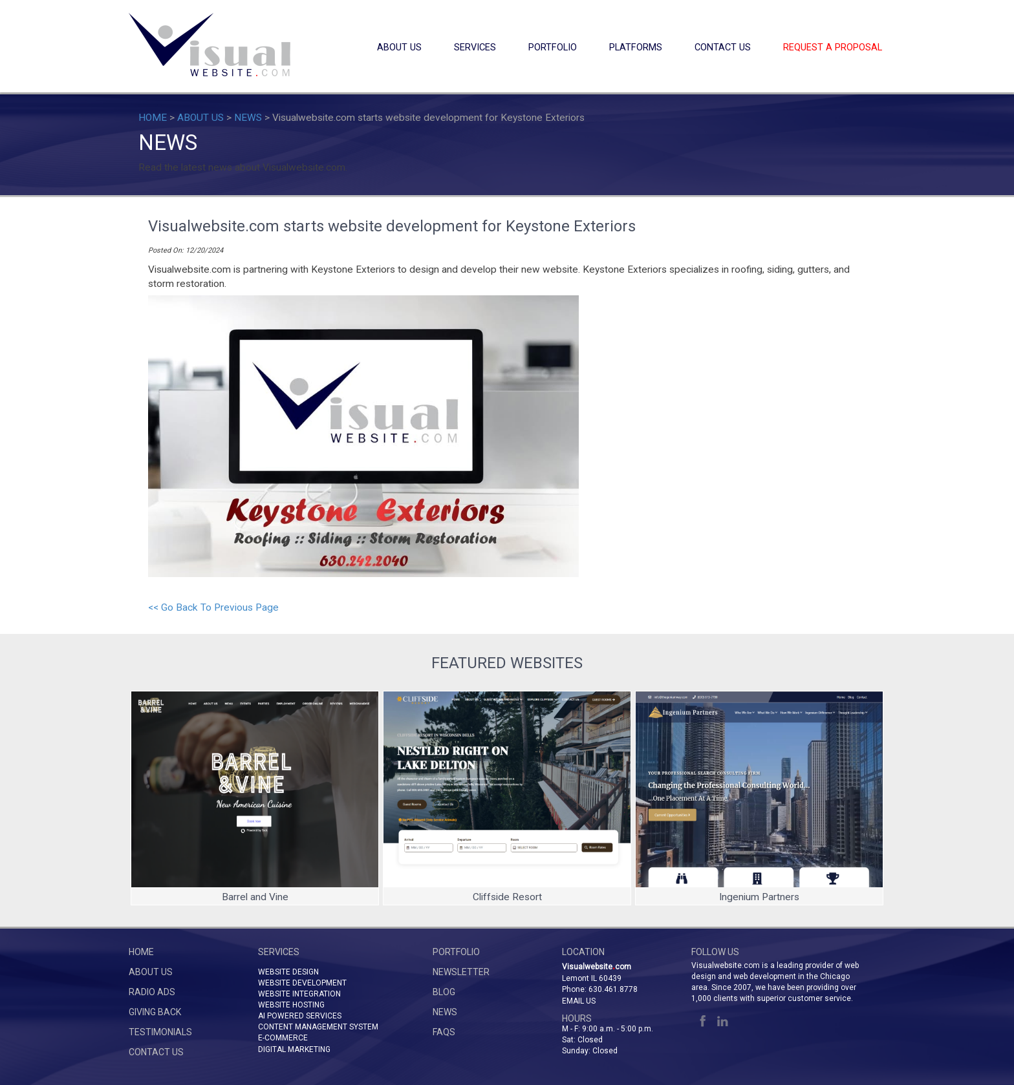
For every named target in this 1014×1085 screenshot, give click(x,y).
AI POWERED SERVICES (299, 1015)
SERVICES (475, 47)
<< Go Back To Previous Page (213, 607)
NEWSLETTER (461, 972)
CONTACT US (723, 47)
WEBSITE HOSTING (291, 1004)
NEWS (248, 117)
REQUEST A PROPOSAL (832, 47)
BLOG (444, 992)
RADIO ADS (152, 992)
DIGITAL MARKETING (294, 1049)
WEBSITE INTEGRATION (299, 993)
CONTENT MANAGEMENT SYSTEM (318, 1026)
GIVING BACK (155, 1012)
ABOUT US (399, 47)
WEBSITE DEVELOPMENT (302, 982)
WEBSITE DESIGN (288, 971)
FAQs (444, 1032)
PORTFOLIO (552, 47)
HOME (152, 117)
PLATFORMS (635, 47)
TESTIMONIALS (160, 1032)
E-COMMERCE (283, 1037)
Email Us (579, 1001)
